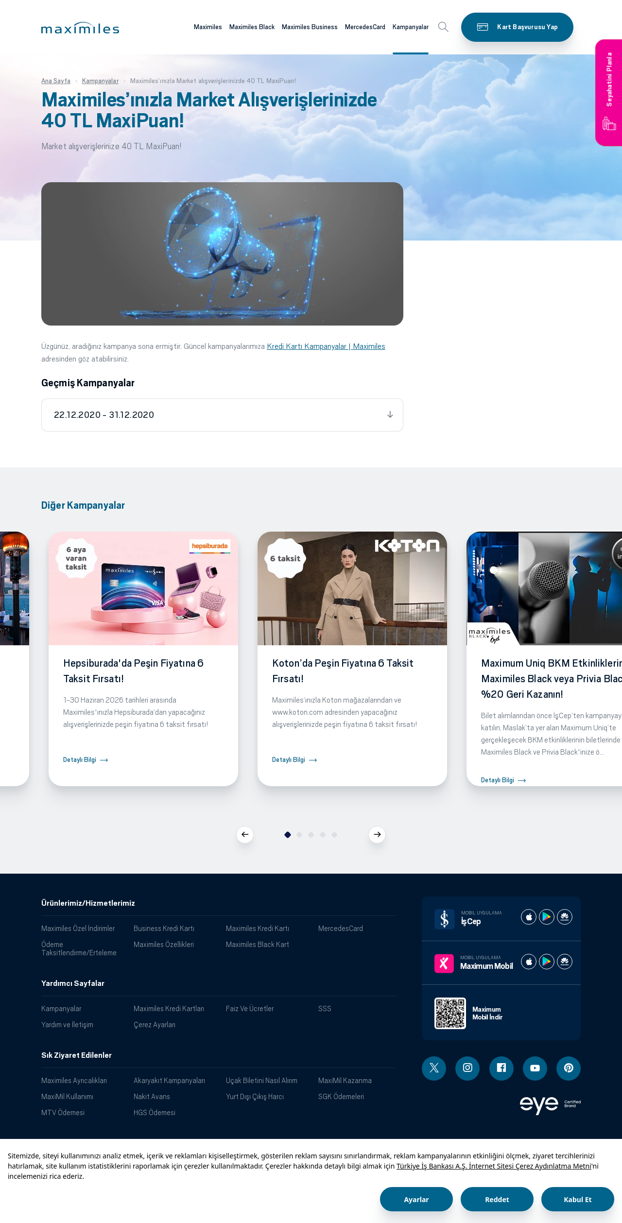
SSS (324, 1008)
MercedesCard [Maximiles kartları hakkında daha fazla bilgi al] (365, 27)
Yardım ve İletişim (67, 1024)
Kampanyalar (61, 1008)
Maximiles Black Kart (257, 944)
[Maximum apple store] (528, 961)
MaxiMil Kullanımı (67, 1096)
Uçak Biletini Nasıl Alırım (261, 1080)
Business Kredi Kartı (164, 928)
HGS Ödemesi (154, 1112)
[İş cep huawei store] (564, 917)
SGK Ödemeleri (341, 1096)
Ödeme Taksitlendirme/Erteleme (79, 948)
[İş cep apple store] (528, 917)
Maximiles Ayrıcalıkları (74, 1080)
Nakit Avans (152, 1096)
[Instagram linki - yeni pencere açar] (467, 1068)
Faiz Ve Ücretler (250, 1008)
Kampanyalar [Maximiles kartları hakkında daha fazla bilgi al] (411, 27)
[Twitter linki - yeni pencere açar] (434, 1068)
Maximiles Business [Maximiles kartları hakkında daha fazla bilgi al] (310, 27)
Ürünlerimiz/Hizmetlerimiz (88, 903)
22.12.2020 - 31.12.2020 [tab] (104, 415)
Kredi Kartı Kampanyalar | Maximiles (326, 346)
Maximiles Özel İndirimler (78, 928)
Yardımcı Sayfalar (72, 983)
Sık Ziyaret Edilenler (76, 1055)
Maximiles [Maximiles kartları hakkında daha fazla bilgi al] (208, 27)
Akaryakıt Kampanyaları (169, 1080)
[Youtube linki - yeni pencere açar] (535, 1068)
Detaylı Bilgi (79, 759)
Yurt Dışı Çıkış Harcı (255, 1096)
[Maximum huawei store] (564, 961)
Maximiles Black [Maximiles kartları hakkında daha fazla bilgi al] (252, 27)
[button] (80, 28)
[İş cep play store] (546, 917)
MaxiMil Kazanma (345, 1080)
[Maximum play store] (546, 961)
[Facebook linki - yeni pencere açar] (501, 1068)
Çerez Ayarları (154, 1024)
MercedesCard (340, 928)
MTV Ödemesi (63, 1112)
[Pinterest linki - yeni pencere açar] (568, 1068)
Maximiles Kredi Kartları (169, 1008)
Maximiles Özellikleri (164, 944)
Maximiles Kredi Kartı (257, 928)
